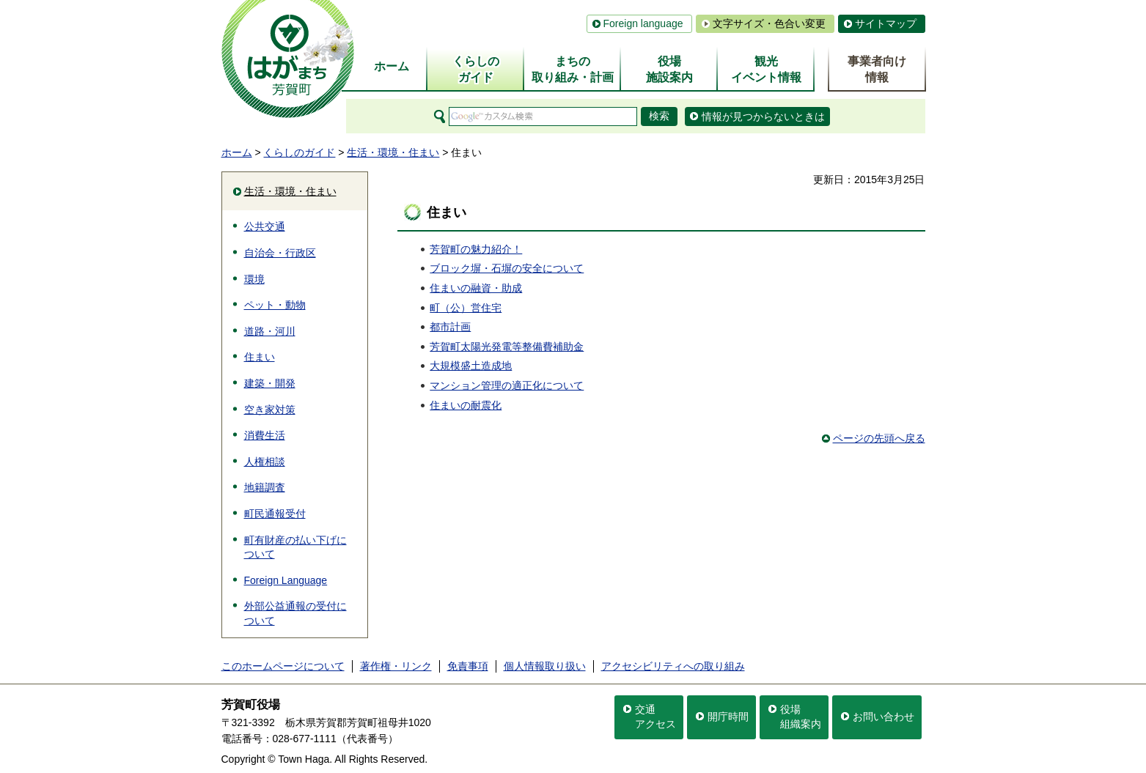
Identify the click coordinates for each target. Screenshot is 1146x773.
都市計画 (450, 327)
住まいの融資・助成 (476, 288)
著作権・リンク (396, 666)
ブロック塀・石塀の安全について (507, 268)
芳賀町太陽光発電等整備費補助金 (507, 346)
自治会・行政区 (280, 253)
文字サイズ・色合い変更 (769, 23)
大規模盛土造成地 (471, 365)
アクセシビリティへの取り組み (673, 666)
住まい (259, 357)
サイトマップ (886, 23)
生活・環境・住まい (393, 152)
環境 (254, 279)
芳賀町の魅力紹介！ (476, 249)
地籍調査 (264, 487)
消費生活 (264, 435)
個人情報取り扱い (545, 666)
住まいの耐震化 (466, 405)
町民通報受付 (275, 513)
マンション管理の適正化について (507, 385)
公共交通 (264, 226)
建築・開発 (269, 383)
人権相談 (264, 461)
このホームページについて (283, 666)
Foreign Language (286, 580)
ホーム (236, 152)
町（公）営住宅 (466, 308)
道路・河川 (269, 331)
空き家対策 (269, 409)
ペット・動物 (275, 305)
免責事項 (467, 666)
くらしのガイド (299, 152)
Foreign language (643, 23)
